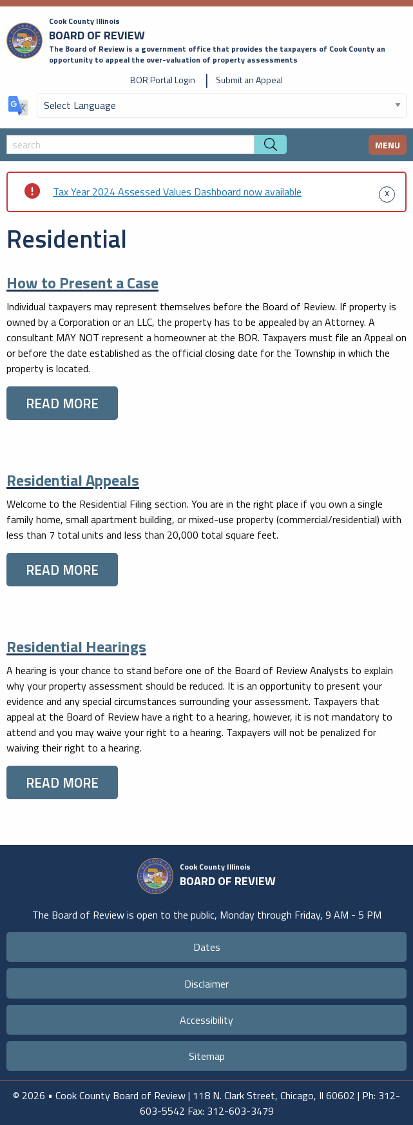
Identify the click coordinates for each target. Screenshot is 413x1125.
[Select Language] (222, 105)
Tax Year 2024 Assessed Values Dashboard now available (177, 191)
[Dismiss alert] (387, 192)
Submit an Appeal (249, 79)
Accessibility (206, 1020)
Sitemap (207, 1056)
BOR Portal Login (162, 79)
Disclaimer (206, 983)
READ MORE (62, 403)
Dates (206, 947)
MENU (387, 145)
